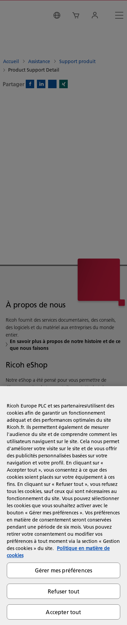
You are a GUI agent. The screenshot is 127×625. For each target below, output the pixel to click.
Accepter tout (63, 611)
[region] (63, 505)
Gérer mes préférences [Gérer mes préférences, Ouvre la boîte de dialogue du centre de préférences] (63, 570)
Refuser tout (64, 591)
